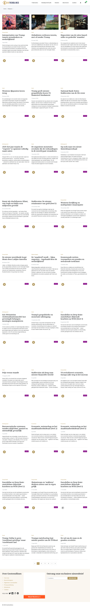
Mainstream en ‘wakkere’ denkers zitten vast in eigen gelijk (43, 484)
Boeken (57, 2)
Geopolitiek (5, 32)
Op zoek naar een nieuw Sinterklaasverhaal (71, 148)
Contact (6, 589)
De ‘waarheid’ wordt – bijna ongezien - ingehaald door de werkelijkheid (44, 259)
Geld (32, 32)
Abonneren (66, 2)
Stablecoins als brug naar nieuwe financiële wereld (42, 374)
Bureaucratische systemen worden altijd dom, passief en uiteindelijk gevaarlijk (15, 428)
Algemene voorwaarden (10, 582)
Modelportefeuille (46, 2)
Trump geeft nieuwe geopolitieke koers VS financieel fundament (41, 93)
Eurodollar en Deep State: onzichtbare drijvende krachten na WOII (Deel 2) (13, 484)
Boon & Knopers (8, 580)
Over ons (6, 578)
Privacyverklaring (9, 585)
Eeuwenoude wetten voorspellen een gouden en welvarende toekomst (72, 259)
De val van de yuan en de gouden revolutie (71, 539)
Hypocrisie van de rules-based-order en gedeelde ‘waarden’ (74, 36)
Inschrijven (72, 578)
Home (5, 8)
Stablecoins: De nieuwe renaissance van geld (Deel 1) (43, 202)
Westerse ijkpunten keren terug (13, 92)
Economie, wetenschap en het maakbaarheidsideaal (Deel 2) (44, 427)
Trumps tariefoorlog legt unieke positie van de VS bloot (44, 539)
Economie (33, 423)
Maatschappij (34, 254)
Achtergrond (5, 144)
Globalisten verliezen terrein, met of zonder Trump (44, 36)
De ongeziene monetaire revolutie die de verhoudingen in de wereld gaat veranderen (44, 149)
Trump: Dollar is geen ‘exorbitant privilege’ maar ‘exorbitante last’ (14, 540)
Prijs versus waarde (10, 373)
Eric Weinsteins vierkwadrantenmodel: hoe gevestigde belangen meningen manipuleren (14, 318)
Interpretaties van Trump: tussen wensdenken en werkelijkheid (13, 37)
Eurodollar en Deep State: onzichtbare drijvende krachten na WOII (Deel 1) (72, 484)
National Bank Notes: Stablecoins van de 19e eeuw (73, 92)
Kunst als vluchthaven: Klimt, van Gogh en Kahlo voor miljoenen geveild (15, 203)
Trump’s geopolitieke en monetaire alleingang (42, 316)
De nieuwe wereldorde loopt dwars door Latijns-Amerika (14, 258)
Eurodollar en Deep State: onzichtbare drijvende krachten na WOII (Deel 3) (72, 317)
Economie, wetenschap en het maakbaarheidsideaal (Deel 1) (74, 427)
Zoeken (74, 2)
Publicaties (35, 2)
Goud (3, 535)
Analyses (10, 8)
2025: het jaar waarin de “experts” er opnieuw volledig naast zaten (15, 149)
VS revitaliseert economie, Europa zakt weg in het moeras (74, 374)
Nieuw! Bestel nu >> (34, 597)
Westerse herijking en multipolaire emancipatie (72, 204)
